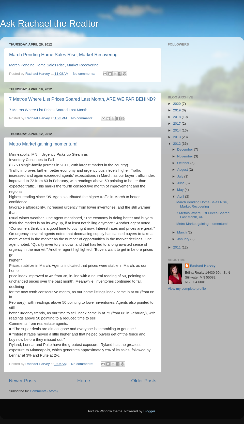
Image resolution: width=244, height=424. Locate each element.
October (183, 163)
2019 (177, 110)
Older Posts (143, 380)
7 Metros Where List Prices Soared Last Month (48, 110)
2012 (177, 143)
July (180, 176)
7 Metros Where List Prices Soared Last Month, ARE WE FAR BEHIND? (82, 99)
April (181, 196)
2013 (177, 137)
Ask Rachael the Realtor (49, 23)
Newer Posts (22, 380)
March (182, 232)
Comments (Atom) (44, 391)
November (185, 156)
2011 (177, 247)
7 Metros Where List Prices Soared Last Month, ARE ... (203, 215)
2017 (177, 123)
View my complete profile (187, 288)
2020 (177, 104)
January (183, 239)
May (181, 190)
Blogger (149, 411)
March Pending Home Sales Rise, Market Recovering (63, 54)
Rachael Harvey (203, 266)
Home (83, 380)
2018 (177, 117)
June (181, 183)
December (185, 149)
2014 (177, 130)
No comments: (84, 74)
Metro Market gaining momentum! (43, 144)
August (183, 169)
